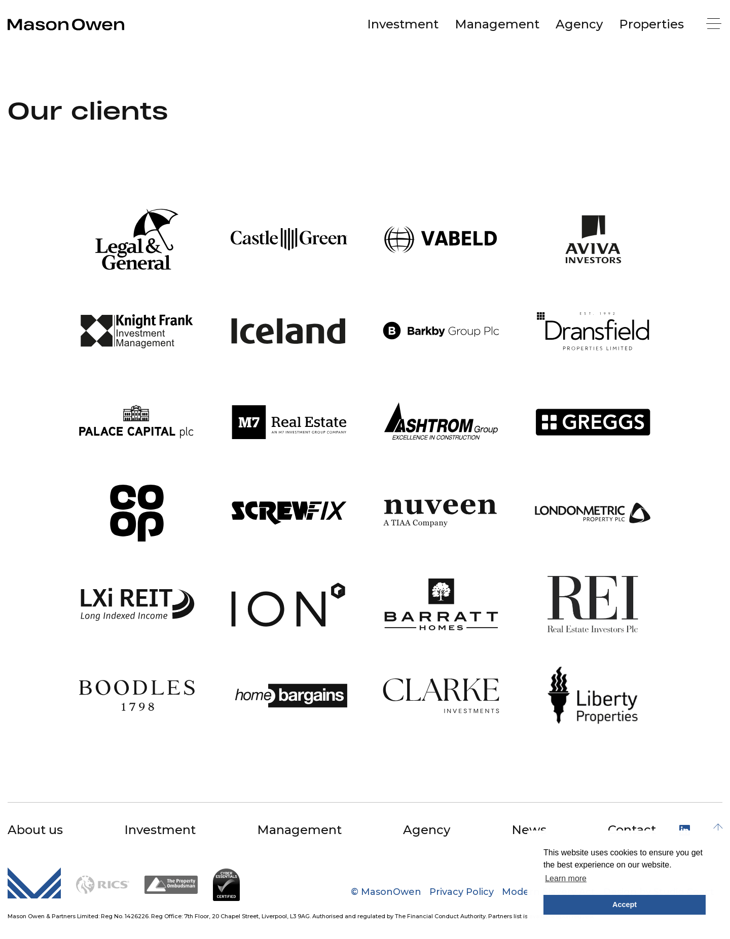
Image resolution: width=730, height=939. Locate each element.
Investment (403, 24)
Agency (579, 24)
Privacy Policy (461, 891)
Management (497, 24)
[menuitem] (403, 24)
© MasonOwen (386, 891)
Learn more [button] (566, 878)
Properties (651, 24)
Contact (632, 829)
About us (35, 829)
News (529, 829)
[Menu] (714, 24)
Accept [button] (624, 904)
